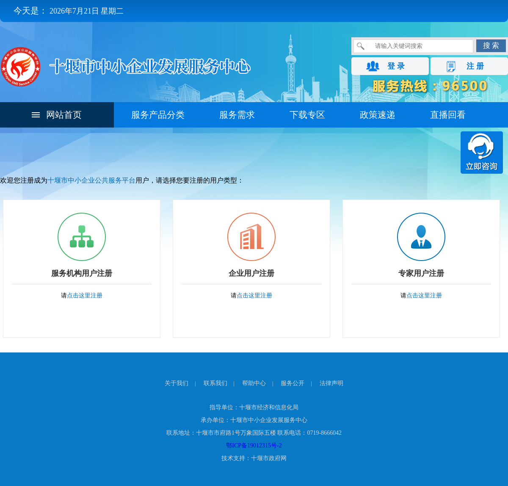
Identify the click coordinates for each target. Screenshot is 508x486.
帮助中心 (254, 383)
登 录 (396, 66)
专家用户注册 (421, 273)
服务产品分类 (158, 115)
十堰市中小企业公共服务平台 (91, 180)
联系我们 (215, 383)
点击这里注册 (84, 295)
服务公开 (292, 383)
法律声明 (331, 383)
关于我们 (176, 383)
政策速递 (377, 115)
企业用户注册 (251, 273)
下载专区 (307, 115)
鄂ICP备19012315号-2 (254, 445)
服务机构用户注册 (81, 273)
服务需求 (237, 115)
